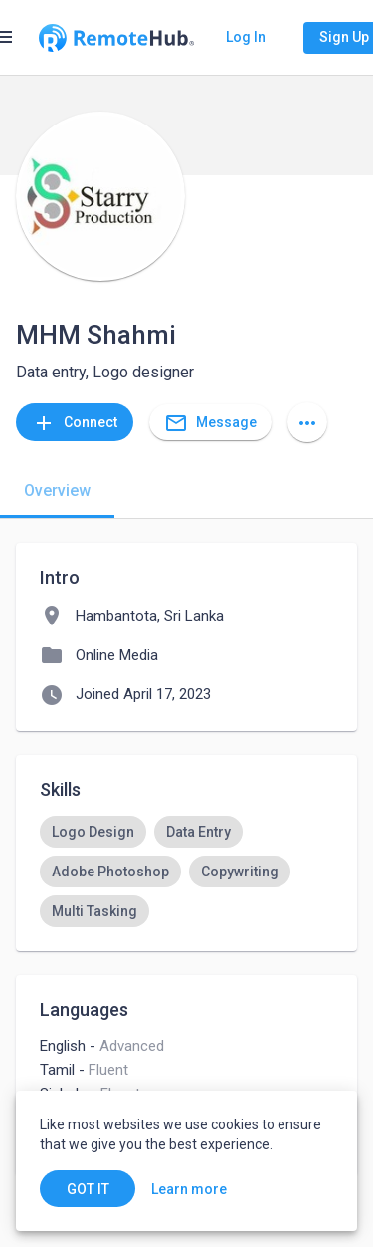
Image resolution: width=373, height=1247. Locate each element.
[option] (93, 832)
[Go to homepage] (116, 38)
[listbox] (186, 871)
